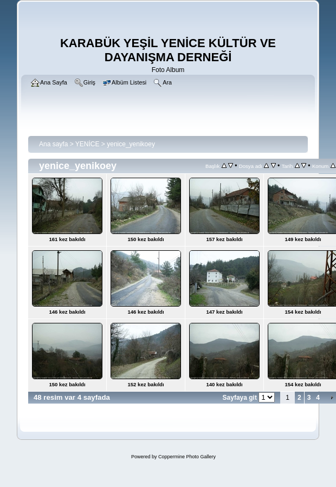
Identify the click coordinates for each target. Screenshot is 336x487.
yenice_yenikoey (131, 144)
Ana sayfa (53, 144)
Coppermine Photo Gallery (187, 456)
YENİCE (87, 144)
